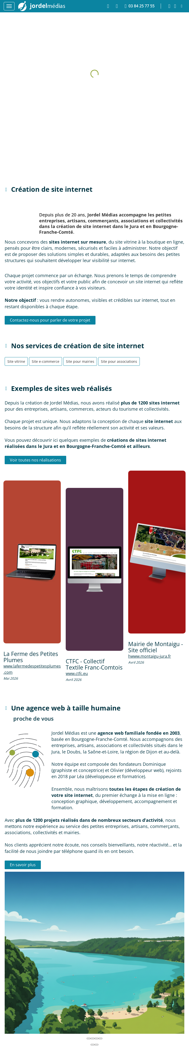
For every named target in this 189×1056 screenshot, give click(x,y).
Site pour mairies (80, 361)
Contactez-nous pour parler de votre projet (50, 320)
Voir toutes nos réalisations (35, 460)
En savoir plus (23, 864)
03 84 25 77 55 (140, 6)
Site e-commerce (45, 361)
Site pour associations (119, 361)
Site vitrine (16, 361)
